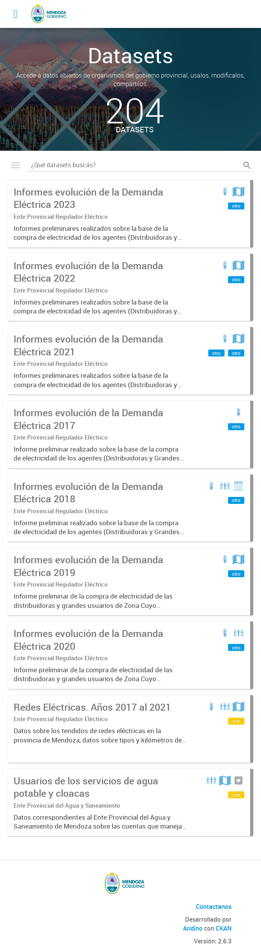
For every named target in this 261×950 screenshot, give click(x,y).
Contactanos (214, 906)
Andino (192, 928)
